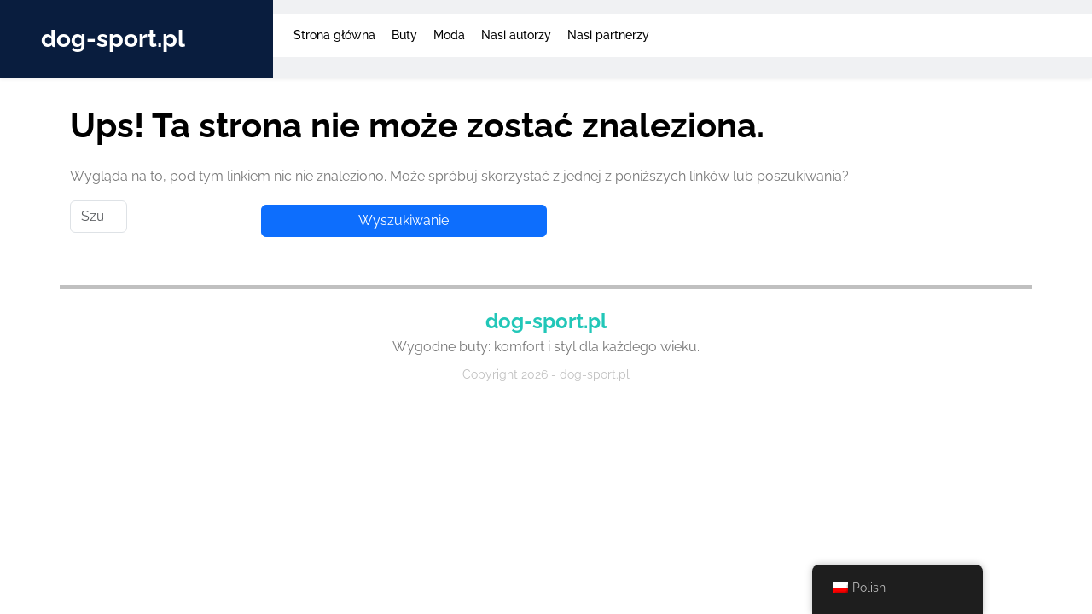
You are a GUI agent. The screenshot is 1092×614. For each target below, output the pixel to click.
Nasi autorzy (516, 35)
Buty (404, 35)
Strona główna (334, 35)
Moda (449, 35)
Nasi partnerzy (608, 35)
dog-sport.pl (113, 39)
